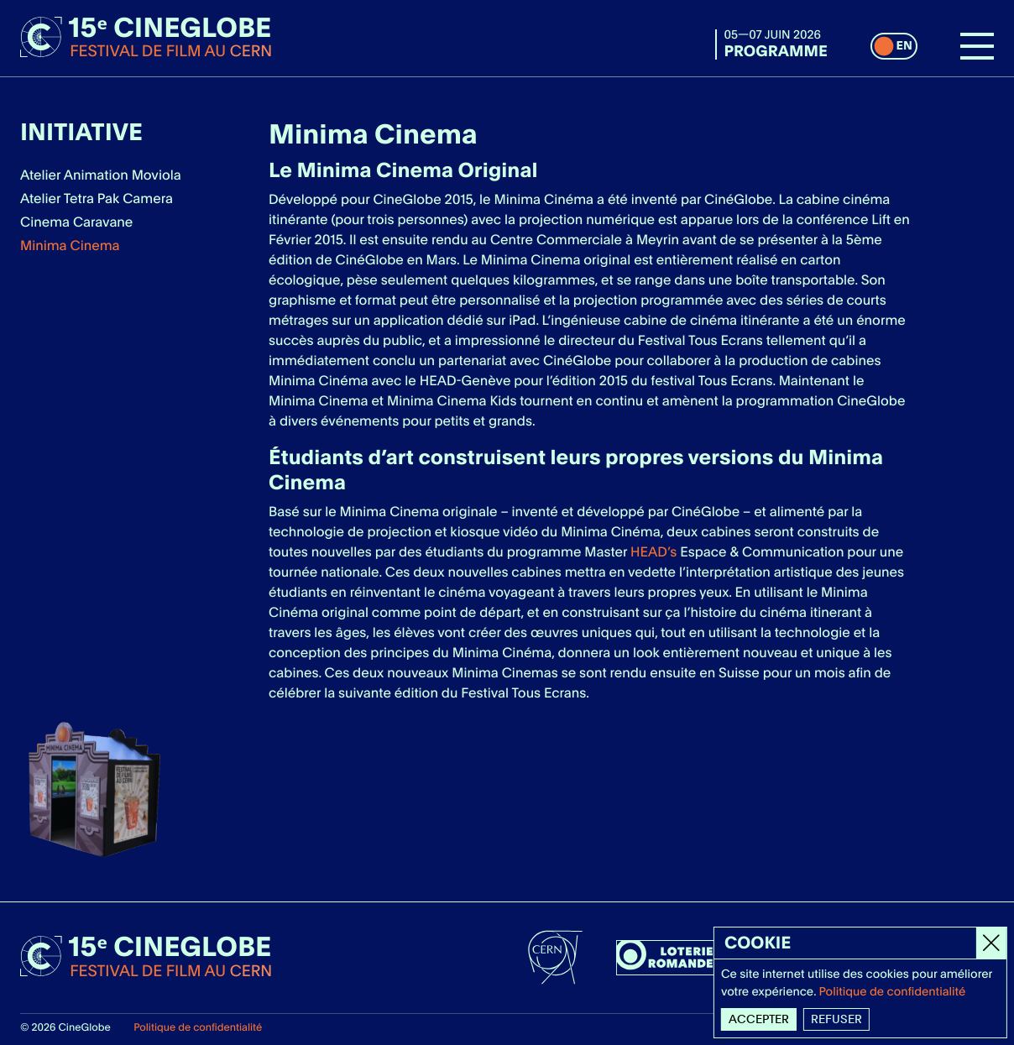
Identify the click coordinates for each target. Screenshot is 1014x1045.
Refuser (837, 1019)
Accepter (759, 1019)
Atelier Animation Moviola (100, 175)
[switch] (893, 46)
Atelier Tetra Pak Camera (96, 198)
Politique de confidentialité (197, 1027)
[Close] (992, 943)
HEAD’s (653, 552)
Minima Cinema (70, 245)
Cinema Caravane (76, 222)
